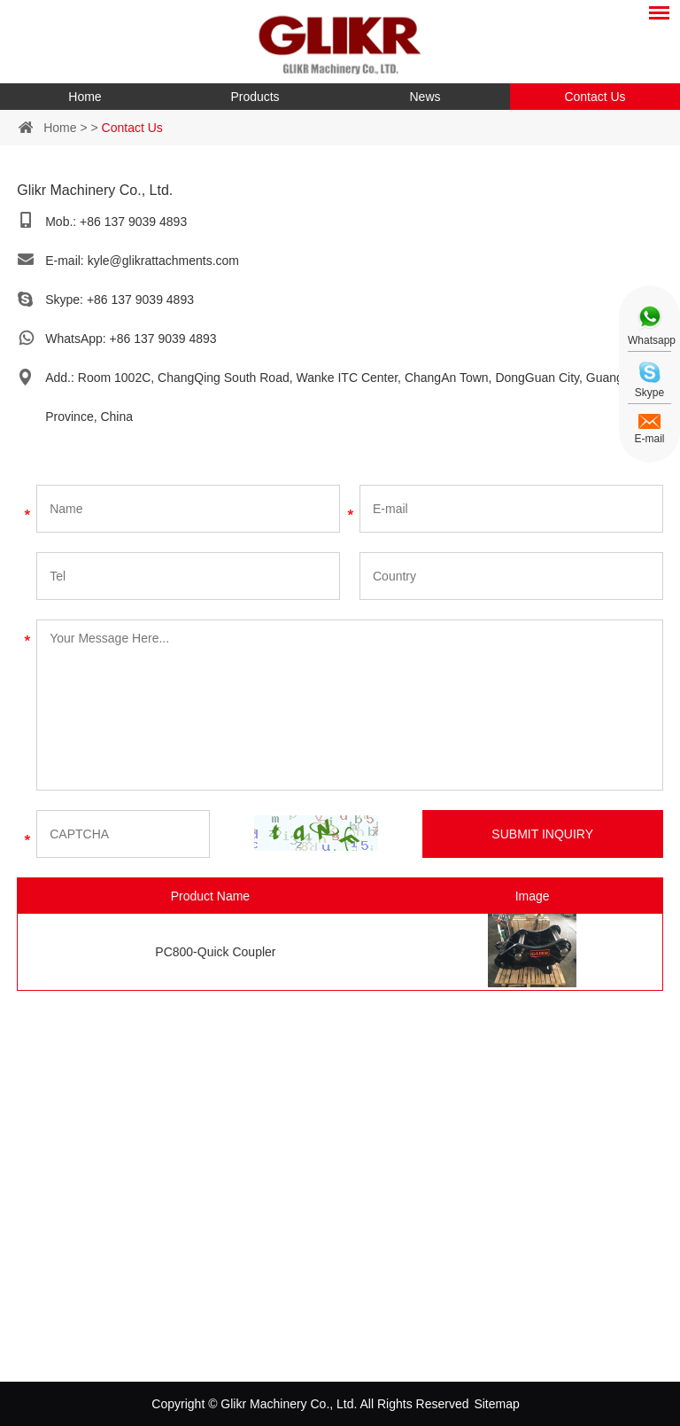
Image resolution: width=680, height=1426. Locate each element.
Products (254, 97)
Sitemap (496, 1404)
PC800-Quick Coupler (215, 952)
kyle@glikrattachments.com (163, 260)
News (424, 97)
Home (84, 97)
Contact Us (594, 97)
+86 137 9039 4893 (140, 299)
